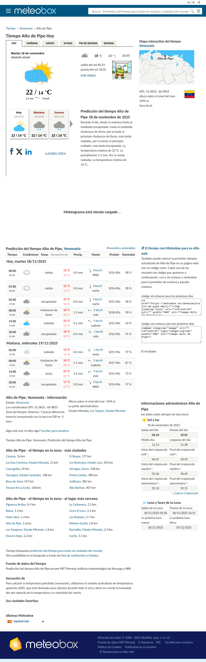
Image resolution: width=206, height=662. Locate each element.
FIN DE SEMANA (88, 43)
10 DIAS (68, 43)
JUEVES (50, 43)
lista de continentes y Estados (79, 555)
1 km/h (98, 331)
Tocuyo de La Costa (18, 487)
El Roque (74, 456)
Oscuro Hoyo (14, 536)
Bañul (9, 511)
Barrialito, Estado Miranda (85, 529)
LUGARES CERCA (55, 153)
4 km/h (97, 270)
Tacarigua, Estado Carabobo (23, 475)
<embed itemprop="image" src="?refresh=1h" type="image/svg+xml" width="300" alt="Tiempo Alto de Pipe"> (171, 334)
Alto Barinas (77, 487)
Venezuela (25, 28)
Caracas (11, 456)
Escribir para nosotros (55, 431)
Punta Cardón (78, 475)
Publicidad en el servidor (140, 647)
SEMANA (109, 43)
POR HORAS (88, 75)
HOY (14, 43)
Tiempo (10, 28)
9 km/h (98, 321)
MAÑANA (32, 43)
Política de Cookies (109, 647)
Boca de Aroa (14, 481)
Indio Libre (12, 517)
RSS (158, 642)
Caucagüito (13, 469)
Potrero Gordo (78, 523)
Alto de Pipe (13, 523)
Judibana (75, 481)
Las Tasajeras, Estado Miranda (25, 529)
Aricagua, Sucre (79, 469)
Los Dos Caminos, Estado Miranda (27, 462)
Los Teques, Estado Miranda (108, 411)
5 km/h (98, 310)
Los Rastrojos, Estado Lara (85, 462)
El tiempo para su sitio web (117, 652)
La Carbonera (77, 504)
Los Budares (77, 517)
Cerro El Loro (77, 511)
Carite (73, 536)
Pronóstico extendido (121, 248)
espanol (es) (26, 621)
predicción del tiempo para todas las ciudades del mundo (65, 551)
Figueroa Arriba (16, 504)
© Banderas (145, 642)
